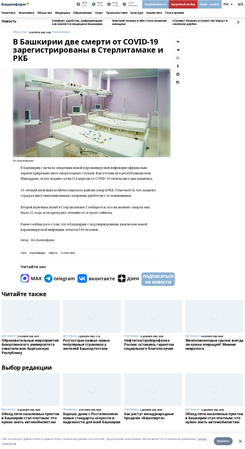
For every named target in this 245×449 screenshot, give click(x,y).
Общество (44, 13)
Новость (9, 21)
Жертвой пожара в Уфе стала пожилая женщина (139, 22)
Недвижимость (155, 4)
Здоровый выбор (183, 4)
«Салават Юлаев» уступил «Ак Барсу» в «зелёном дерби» (200, 22)
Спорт (99, 13)
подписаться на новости (158, 279)
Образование (82, 13)
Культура (136, 13)
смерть (53, 253)
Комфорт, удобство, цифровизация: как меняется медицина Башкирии (77, 22)
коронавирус (37, 253)
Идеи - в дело (209, 4)
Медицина (62, 13)
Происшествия (116, 13)
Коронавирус (61, 32)
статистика (68, 253)
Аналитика (154, 13)
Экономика (26, 13)
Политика (8, 13)
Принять (223, 441)
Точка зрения (174, 13)
